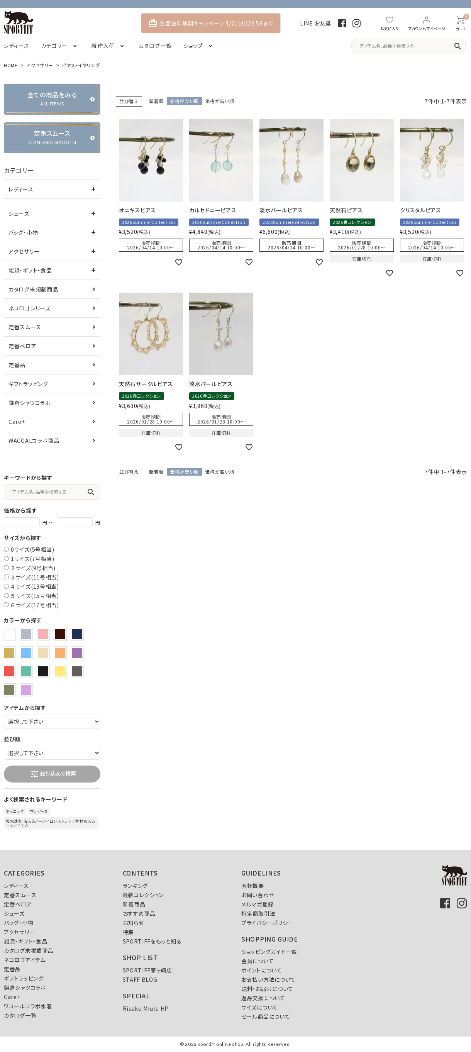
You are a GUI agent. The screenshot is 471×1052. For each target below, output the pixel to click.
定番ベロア (22, 346)
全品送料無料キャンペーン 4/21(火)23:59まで (210, 23)
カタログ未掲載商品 (33, 289)
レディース (21, 189)
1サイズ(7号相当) (32, 558)
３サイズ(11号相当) (35, 577)
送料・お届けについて (267, 989)
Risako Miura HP (146, 1008)
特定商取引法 (258, 913)
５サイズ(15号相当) (35, 596)
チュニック (15, 811)
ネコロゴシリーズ (29, 308)
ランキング (135, 885)
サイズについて (259, 1007)
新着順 (156, 101)
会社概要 (252, 885)
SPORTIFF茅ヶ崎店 (147, 970)
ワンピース (39, 811)
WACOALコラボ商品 (33, 440)
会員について (257, 961)
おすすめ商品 (139, 913)
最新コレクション (143, 895)
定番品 (16, 365)
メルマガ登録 (257, 904)
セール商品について (265, 1016)
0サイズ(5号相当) (32, 549)
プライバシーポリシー (267, 923)
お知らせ (133, 923)
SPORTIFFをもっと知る (152, 941)
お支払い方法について (268, 979)
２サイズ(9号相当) (33, 568)
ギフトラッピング (28, 384)
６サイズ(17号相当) (35, 605)
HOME (11, 65)
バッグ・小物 (23, 232)
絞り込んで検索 (53, 774)
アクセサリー (39, 65)
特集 (128, 932)
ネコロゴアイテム (25, 960)
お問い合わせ (257, 895)
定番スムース (24, 327)
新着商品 (134, 904)
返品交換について (263, 998)
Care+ (16, 421)
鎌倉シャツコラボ (29, 403)
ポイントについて (261, 970)
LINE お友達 (315, 23)
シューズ (18, 213)
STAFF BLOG (140, 979)
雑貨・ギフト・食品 (30, 270)
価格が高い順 (219, 101)
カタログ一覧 (20, 1015)
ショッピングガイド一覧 (269, 951)
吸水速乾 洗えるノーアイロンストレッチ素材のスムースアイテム (50, 823)
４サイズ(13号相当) (35, 586)
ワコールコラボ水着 (28, 1006)
